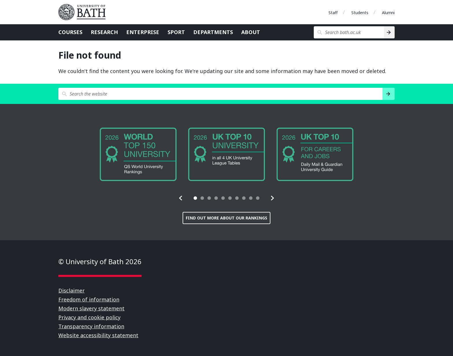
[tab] (195, 198)
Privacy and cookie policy (89, 317)
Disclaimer (71, 290)
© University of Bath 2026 (100, 261)
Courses (70, 32)
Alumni (388, 12)
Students (359, 12)
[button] (181, 198)
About (250, 32)
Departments (213, 32)
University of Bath (84, 12)
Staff (333, 12)
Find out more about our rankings (226, 218)
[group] (138, 154)
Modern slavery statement (91, 308)
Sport (176, 32)
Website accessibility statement (98, 335)
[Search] (389, 32)
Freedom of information (88, 299)
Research (104, 32)
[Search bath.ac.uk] (349, 32)
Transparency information (91, 326)
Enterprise (142, 32)
